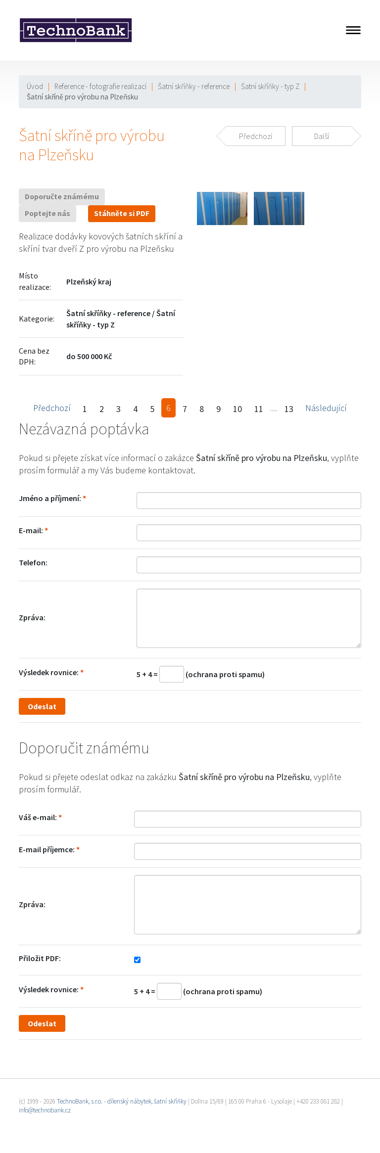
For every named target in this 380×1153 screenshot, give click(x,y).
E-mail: (31, 530)
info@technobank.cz (45, 1110)
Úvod (35, 86)
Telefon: (33, 562)
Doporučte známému (62, 196)
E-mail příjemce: (47, 849)
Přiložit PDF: (40, 958)
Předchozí (52, 408)
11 (258, 409)
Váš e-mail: (38, 817)
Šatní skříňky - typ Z (270, 86)
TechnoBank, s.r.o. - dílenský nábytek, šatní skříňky (122, 1101)
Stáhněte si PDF (121, 213)
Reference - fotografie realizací (100, 86)
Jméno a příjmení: (50, 498)
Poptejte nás (47, 213)
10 (237, 409)
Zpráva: (32, 617)
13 (289, 409)
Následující (326, 408)
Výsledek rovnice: (49, 672)
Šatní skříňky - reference (194, 86)
